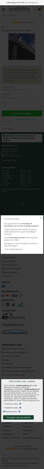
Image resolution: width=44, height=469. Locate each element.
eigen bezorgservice (22, 3)
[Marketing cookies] (4, 411)
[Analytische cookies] (4, 407)
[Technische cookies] (4, 403)
